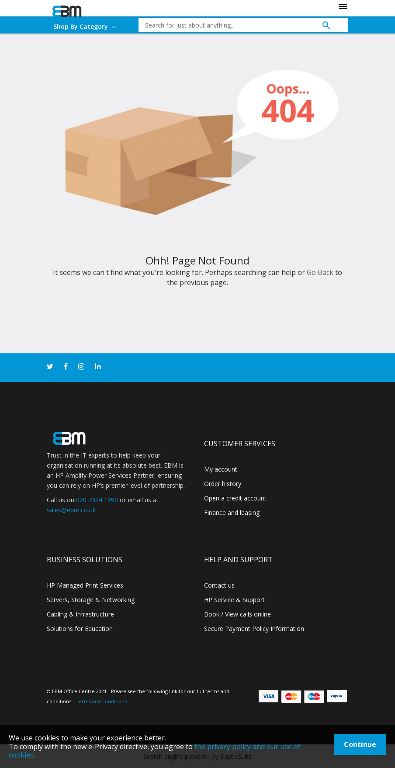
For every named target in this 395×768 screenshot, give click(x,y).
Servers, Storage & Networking (91, 599)
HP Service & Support (234, 599)
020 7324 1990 (97, 500)
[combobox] (237, 25)
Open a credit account (235, 498)
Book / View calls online (237, 614)
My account (220, 469)
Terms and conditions (101, 701)
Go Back (320, 272)
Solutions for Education (80, 628)
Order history (222, 483)
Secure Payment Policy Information (254, 628)
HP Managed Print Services (85, 585)
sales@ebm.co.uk (71, 510)
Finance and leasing (232, 512)
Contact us (219, 585)
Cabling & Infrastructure (80, 614)
